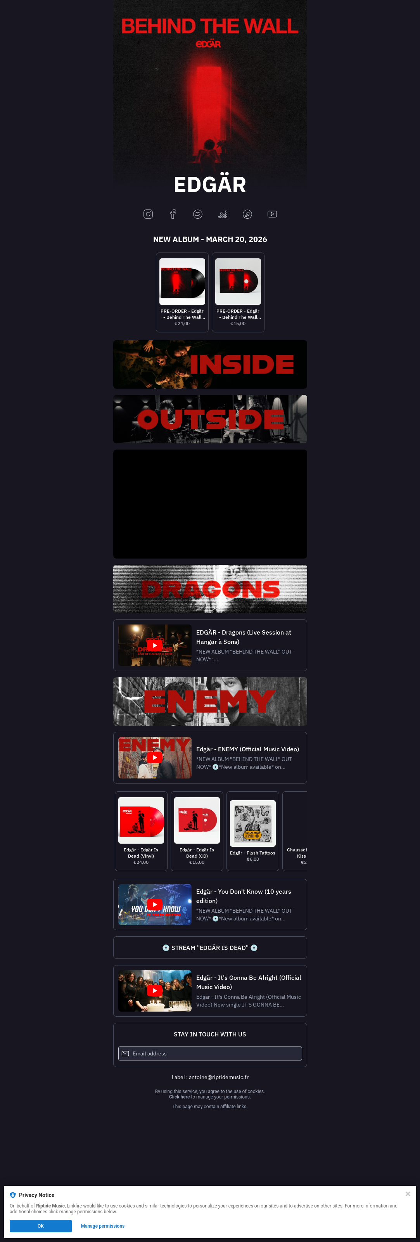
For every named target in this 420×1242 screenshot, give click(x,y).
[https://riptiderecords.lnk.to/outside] (210, 419)
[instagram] (148, 214)
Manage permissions (103, 1226)
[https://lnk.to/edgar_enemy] (210, 701)
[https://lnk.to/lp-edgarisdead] (210, 947)
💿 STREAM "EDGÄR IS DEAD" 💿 (210, 947)
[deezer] (222, 214)
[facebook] (173, 214)
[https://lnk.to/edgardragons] (210, 589)
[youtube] (272, 214)
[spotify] (197, 214)
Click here (179, 1097)
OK (41, 1226)
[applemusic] (247, 214)
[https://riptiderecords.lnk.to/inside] (210, 364)
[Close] (408, 1194)
